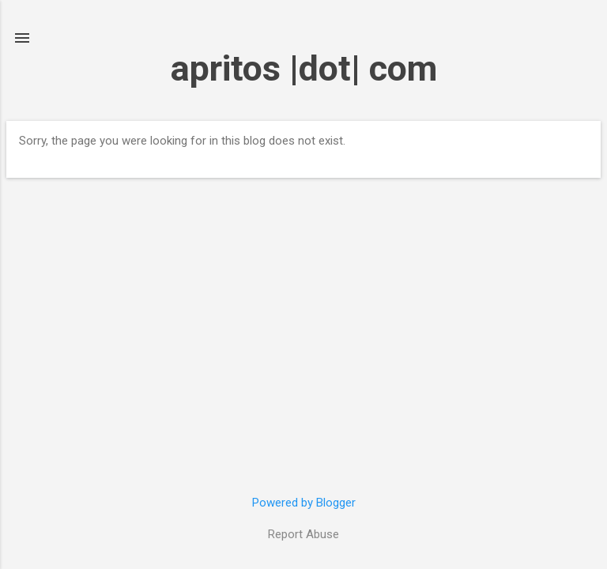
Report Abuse (303, 534)
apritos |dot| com (304, 68)
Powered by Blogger (304, 503)
